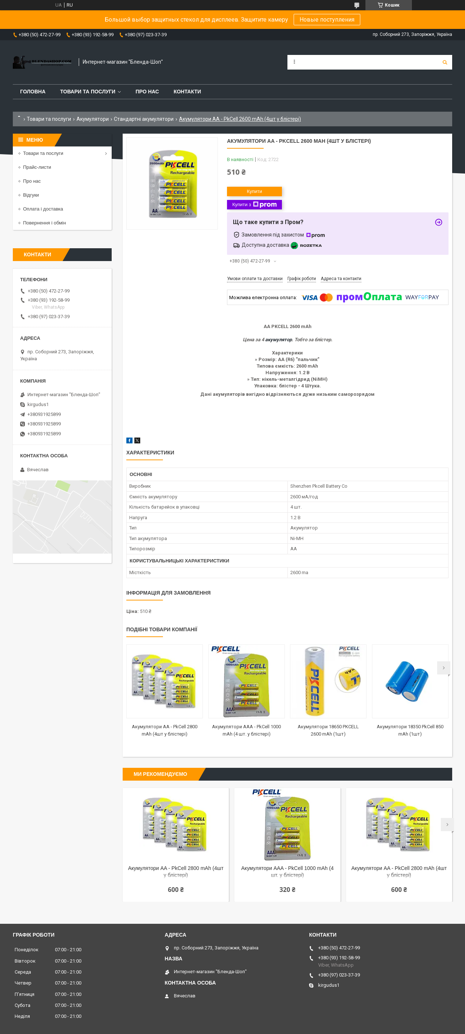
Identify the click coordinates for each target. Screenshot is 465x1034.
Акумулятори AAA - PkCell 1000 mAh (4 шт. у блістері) (287, 871)
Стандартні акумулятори (144, 119)
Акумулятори (93, 119)
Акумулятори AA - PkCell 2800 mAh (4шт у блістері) (176, 871)
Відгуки (31, 195)
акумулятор (278, 339)
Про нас (147, 91)
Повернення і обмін (44, 223)
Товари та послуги (87, 91)
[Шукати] (445, 62)
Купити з (254, 204)
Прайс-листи (37, 167)
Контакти (187, 91)
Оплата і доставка (43, 209)
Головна (32, 91)
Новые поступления (327, 19)
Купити (254, 191)
